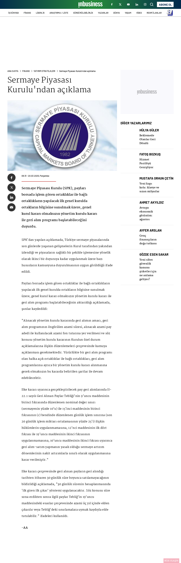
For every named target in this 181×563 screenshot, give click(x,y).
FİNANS (27, 13)
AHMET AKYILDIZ (151, 202)
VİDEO (139, 13)
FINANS (26, 71)
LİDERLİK (40, 13)
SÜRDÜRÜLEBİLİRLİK (83, 13)
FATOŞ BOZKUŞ (150, 154)
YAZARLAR (103, 13)
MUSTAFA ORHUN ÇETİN (156, 178)
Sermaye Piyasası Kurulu (39, 85)
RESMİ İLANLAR (154, 13)
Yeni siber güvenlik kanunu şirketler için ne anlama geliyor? (147, 269)
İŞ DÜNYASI (13, 13)
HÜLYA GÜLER (149, 130)
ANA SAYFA (12, 71)
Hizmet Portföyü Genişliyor (146, 163)
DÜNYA (116, 13)
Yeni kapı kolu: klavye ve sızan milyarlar (149, 188)
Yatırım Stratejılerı (44, 71)
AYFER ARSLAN (150, 230)
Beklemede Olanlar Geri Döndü (147, 139)
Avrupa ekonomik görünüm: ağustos (146, 213)
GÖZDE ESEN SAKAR (153, 254)
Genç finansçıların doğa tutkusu (148, 240)
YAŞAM (128, 13)
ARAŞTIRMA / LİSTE (58, 13)
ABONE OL (165, 4)
